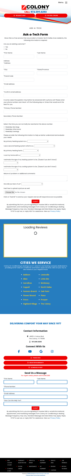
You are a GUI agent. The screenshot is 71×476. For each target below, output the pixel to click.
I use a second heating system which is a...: (19, 146)
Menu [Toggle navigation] (63, 2)
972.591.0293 (39, 11)
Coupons (53, 470)
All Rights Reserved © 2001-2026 (42, 473)
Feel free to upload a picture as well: (17, 188)
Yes (6, 47)
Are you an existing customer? (15, 44)
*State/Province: (43, 69)
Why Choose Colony (9, 463)
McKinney (45, 283)
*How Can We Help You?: (12, 400)
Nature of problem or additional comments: (19, 173)
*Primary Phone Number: (13, 108)
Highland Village (30, 304)
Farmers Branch (30, 291)
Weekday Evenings (12, 131)
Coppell (26, 287)
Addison (26, 274)
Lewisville (45, 274)
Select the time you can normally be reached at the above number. (28, 124)
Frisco (25, 299)
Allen (25, 279)
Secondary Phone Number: (13, 116)
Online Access (31, 473)
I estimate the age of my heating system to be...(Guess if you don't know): (30, 160)
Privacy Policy (55, 211)
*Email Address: (9, 393)
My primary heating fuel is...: (13, 150)
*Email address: (9, 84)
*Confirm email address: (12, 92)
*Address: (7, 63)
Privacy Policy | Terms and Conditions (35, 475)
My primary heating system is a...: (15, 141)
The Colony (45, 304)
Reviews (53, 466)
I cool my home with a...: (12, 155)
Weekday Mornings (12, 127)
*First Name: (8, 53)
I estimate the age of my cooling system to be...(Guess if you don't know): (30, 167)
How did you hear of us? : (12, 184)
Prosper (44, 299)
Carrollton (27, 283)
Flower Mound (29, 295)
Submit (35, 201)
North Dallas (46, 287)
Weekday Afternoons (13, 129)
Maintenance (33, 466)
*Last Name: (41, 53)
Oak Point (45, 291)
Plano (43, 295)
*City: (5, 69)
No (6, 49)
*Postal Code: (8, 76)
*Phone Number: (10, 386)
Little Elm (45, 279)
